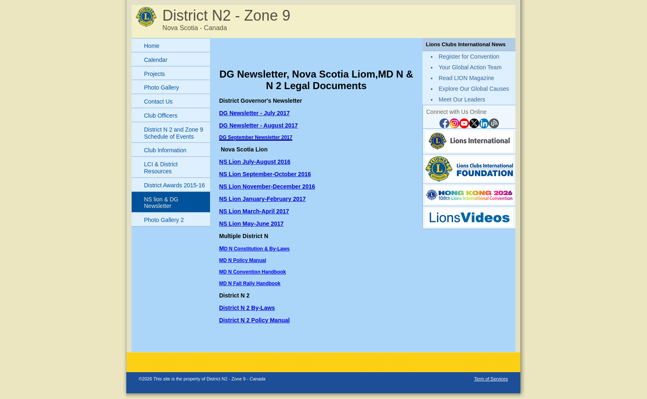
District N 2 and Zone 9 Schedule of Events (173, 133)
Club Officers (160, 115)
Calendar (156, 60)
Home (151, 45)
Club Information (165, 150)
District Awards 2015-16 (174, 185)
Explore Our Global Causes (474, 88)
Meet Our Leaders (462, 99)
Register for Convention (469, 56)
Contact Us (158, 101)
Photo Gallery (161, 87)
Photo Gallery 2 (164, 220)
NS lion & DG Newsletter (161, 203)
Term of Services (491, 378)
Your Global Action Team (470, 67)
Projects (154, 74)
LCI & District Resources (161, 168)
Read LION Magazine (466, 78)
